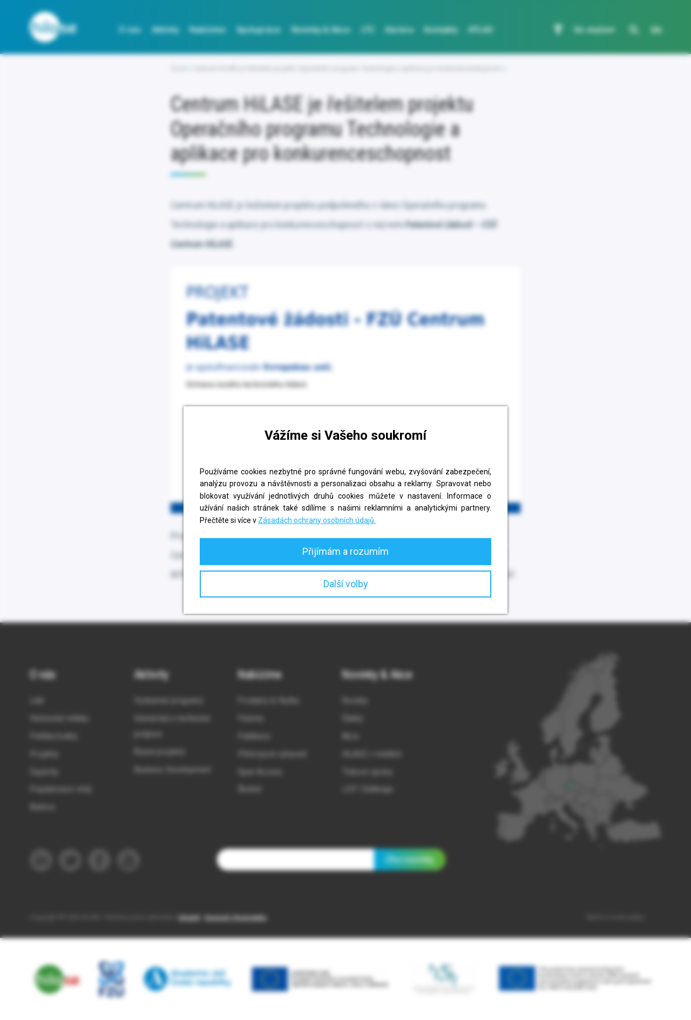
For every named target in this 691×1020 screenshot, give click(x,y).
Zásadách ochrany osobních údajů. (317, 520)
